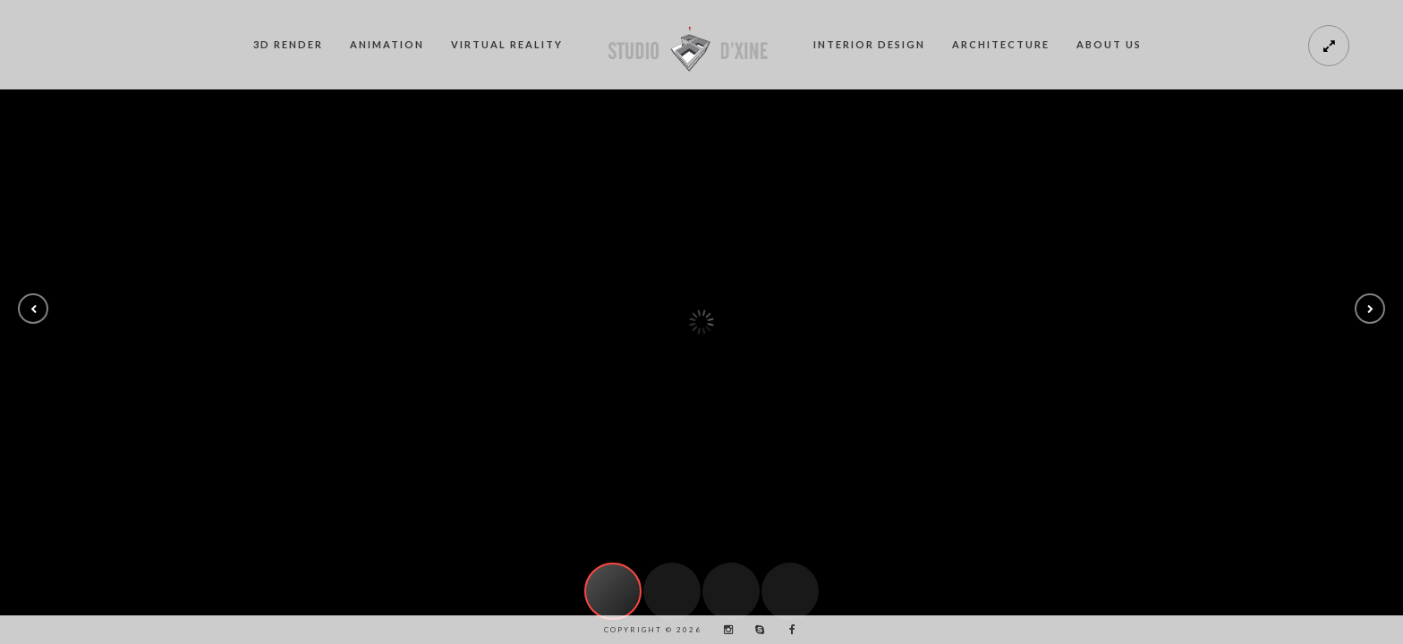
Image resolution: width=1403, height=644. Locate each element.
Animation (387, 44)
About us (1109, 44)
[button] (33, 308)
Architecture (1001, 44)
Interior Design (869, 44)
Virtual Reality (507, 44)
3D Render (288, 44)
